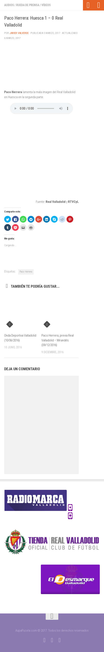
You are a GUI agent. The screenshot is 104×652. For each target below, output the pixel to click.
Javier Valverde (19, 33)
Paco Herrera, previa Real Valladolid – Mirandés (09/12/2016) (57, 340)
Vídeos (46, 5)
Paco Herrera (26, 271)
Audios (9, 5)
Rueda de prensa (27, 5)
